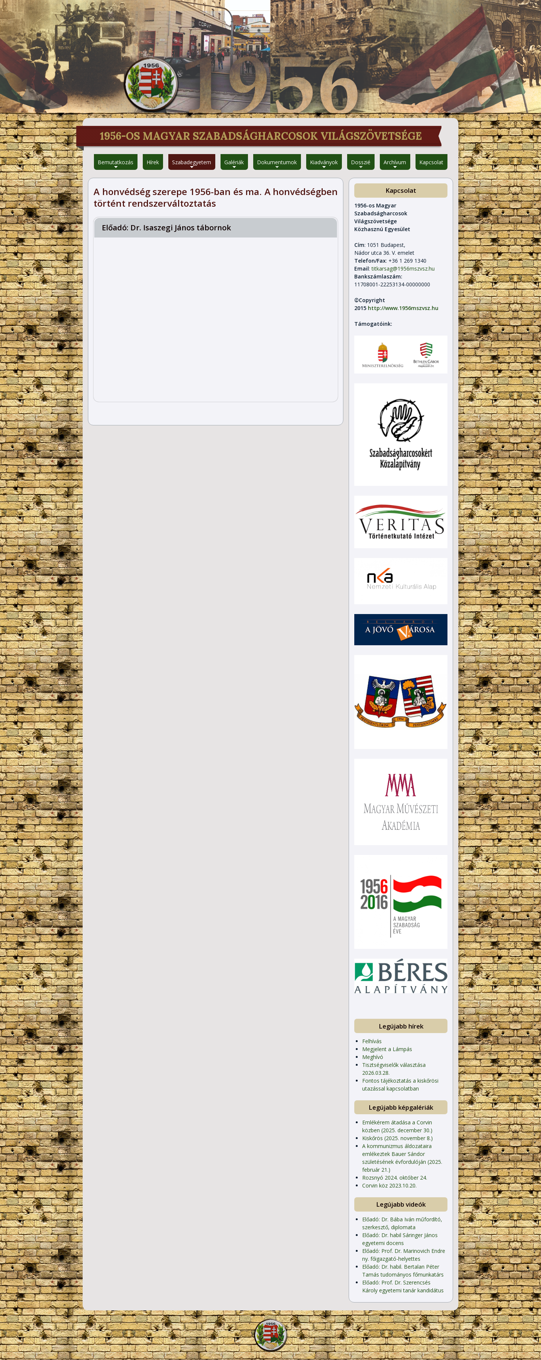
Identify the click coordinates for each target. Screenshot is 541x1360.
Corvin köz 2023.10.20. (389, 1185)
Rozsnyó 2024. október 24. (394, 1177)
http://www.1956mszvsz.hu (403, 308)
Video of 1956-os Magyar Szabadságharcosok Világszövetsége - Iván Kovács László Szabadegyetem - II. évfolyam (215, 318)
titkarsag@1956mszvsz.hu (403, 268)
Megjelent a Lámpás (387, 1049)
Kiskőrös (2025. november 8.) (397, 1138)
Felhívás (372, 1041)
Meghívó (372, 1056)
